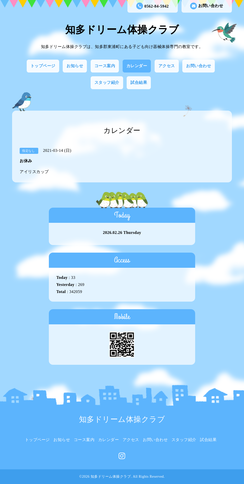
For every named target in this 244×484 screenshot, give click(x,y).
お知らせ (74, 66)
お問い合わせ (206, 6)
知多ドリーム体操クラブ (122, 29)
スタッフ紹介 (106, 82)
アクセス (166, 66)
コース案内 (104, 66)
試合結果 (138, 82)
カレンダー (136, 66)
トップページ (42, 66)
